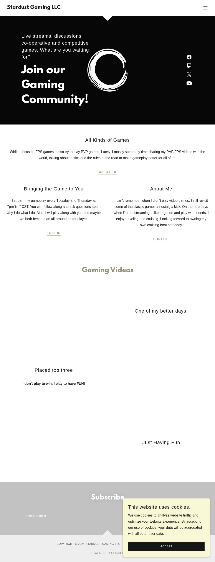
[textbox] (91, 516)
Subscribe (107, 172)
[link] (33, 8)
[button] (205, 7)
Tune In (54, 233)
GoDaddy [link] (117, 553)
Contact (161, 239)
